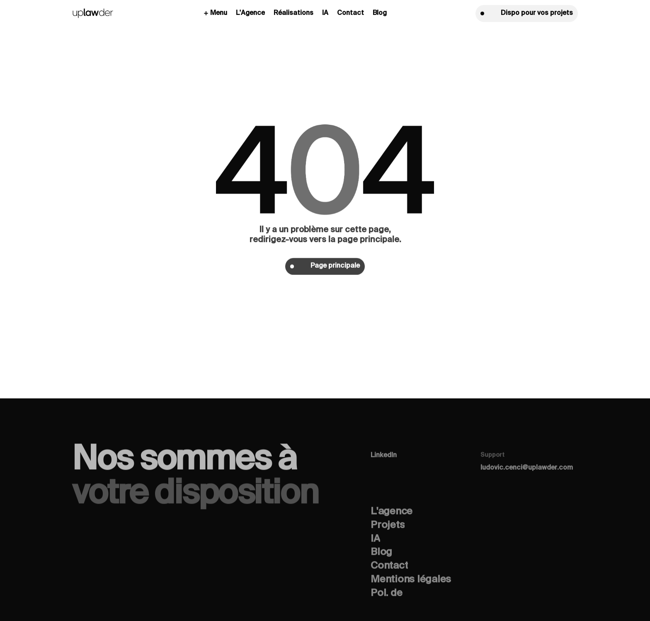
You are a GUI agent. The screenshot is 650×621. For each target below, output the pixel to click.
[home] (93, 13)
